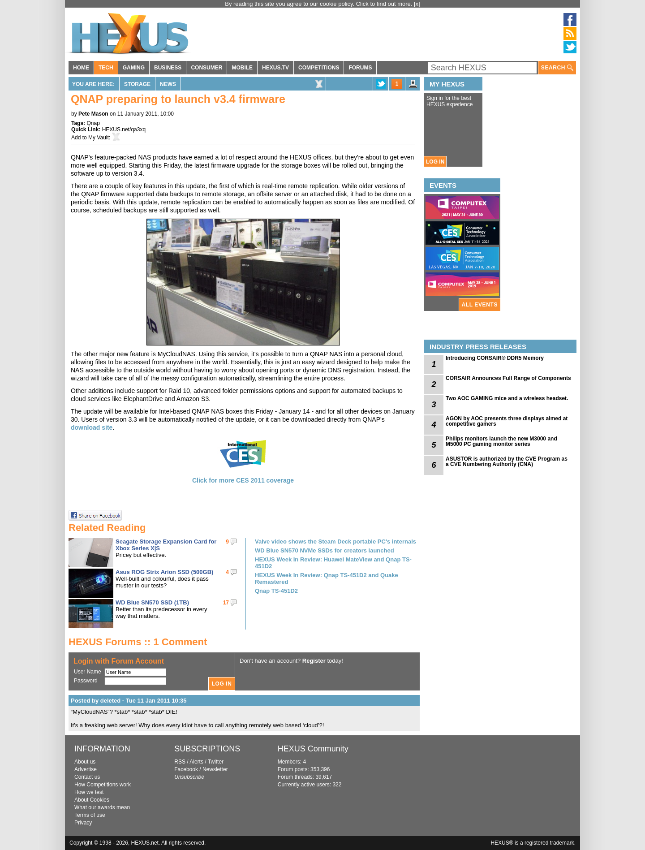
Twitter (216, 762)
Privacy (83, 823)
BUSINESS (167, 68)
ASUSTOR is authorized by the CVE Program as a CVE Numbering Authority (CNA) (507, 461)
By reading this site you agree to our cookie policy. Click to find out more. (319, 3)
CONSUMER (206, 68)
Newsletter (215, 769)
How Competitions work (102, 784)
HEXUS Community (313, 748)
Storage (137, 84)
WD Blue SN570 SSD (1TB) (152, 602)
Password (86, 680)
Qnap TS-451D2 (276, 590)
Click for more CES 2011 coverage (243, 480)
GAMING (134, 68)
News (168, 84)
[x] (417, 3)
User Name (87, 672)
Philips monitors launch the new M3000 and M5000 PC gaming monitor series (501, 441)
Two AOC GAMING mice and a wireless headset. (507, 398)
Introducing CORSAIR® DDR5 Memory (495, 358)
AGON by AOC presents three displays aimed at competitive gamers (507, 421)
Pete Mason (93, 114)
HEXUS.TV (275, 68)
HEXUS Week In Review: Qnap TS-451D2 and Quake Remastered (326, 578)
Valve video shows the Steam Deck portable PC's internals (335, 541)
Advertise (85, 769)
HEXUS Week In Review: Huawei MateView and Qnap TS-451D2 (333, 563)
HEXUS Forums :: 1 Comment (138, 641)
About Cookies (91, 800)
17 (226, 603)
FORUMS (360, 68)
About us (84, 762)
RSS (179, 762)
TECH (106, 68)
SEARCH (557, 68)
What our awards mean (102, 807)
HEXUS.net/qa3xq (124, 129)
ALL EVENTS (480, 305)
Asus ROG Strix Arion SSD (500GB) (164, 572)
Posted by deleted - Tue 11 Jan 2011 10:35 (128, 700)
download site (91, 427)
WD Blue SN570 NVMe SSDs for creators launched (324, 550)
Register (314, 660)
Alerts (196, 762)
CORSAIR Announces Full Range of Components (508, 378)
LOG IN (435, 162)
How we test (88, 792)
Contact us (87, 777)
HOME (81, 68)
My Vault (98, 137)
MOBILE (242, 68)
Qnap (92, 123)
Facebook (186, 769)
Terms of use (89, 815)
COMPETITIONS (318, 68)
